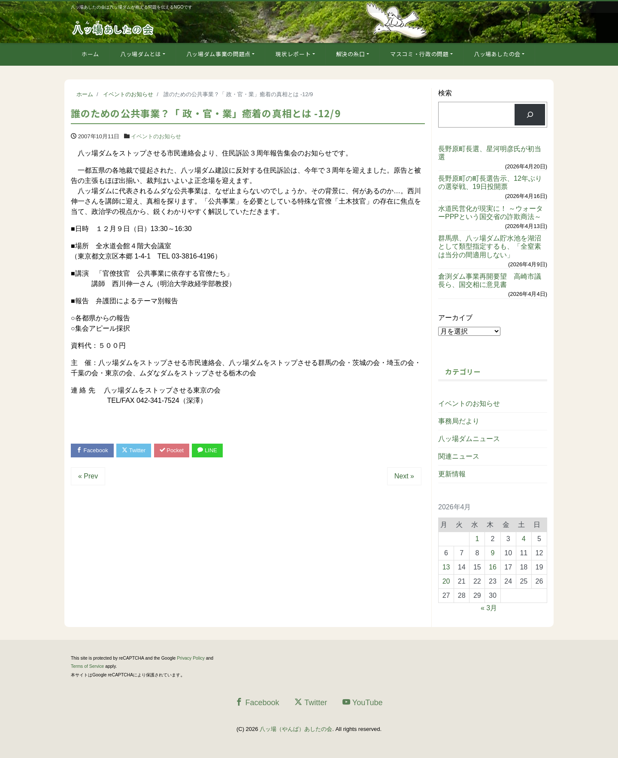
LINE (207, 450)
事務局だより (458, 421)
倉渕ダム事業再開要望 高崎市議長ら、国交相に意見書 (489, 280)
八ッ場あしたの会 (497, 54)
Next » (404, 476)
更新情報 (452, 474)
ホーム (90, 54)
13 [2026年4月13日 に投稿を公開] (446, 567)
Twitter (133, 450)
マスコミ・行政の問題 (419, 54)
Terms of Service (87, 666)
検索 (445, 93)
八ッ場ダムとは (140, 54)
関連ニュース (458, 456)
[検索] (530, 114)
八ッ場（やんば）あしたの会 (296, 729)
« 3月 (489, 608)
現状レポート (293, 54)
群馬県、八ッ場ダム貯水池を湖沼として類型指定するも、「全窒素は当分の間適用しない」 (489, 246)
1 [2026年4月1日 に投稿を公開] (477, 538)
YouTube (362, 702)
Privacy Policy (191, 658)
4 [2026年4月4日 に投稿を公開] (524, 538)
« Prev (88, 476)
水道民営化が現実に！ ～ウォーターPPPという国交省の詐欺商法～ (490, 212)
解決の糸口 (350, 54)
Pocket (172, 450)
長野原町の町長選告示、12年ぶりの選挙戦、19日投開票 (490, 182)
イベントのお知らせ (156, 136)
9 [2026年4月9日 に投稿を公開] (493, 553)
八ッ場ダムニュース (469, 438)
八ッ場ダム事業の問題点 (218, 54)
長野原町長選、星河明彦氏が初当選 (489, 153)
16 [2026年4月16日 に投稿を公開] (493, 567)
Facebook (92, 450)
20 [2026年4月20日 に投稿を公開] (446, 581)
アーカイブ (455, 317)
